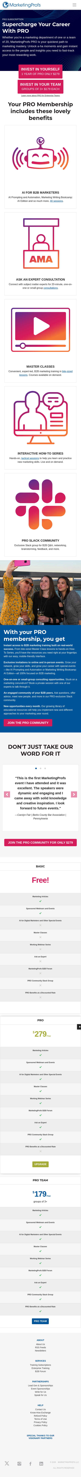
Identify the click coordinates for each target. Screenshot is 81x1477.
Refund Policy (40, 1416)
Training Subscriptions (40, 1365)
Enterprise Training (41, 1368)
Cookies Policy (41, 1425)
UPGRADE (40, 1164)
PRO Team (40, 1321)
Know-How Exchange (40, 1412)
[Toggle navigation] (74, 5)
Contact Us (40, 1409)
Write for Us (40, 1392)
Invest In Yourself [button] (40, 71)
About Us (40, 1344)
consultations (51, 288)
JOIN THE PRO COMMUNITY (54, 722)
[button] (7, 794)
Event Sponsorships (40, 1388)
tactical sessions (30, 458)
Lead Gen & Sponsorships (40, 1385)
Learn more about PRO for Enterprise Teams (40, 95)
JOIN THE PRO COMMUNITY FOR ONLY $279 (40, 842)
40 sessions (56, 201)
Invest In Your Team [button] (40, 86)
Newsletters (40, 1350)
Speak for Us (40, 1395)
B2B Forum (40, 1371)
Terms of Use (40, 1419)
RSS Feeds (40, 1347)
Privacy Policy (40, 1422)
